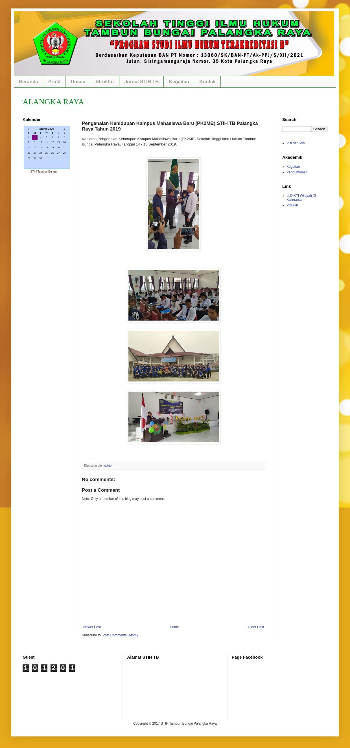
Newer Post (92, 627)
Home (174, 627)
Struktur (104, 81)
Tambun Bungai (47, 171)
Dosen (78, 81)
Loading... (47, 148)
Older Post (256, 627)
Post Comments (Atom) (120, 635)
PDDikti (292, 205)
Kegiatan (179, 81)
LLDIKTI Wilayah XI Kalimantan (301, 198)
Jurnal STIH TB (141, 81)
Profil (54, 81)
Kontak (207, 81)
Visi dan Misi (295, 143)
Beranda (28, 81)
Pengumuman (297, 172)
